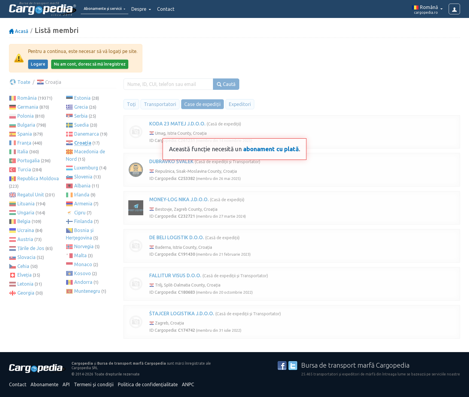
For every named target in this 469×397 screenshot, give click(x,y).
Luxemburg (86, 167)
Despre (152, 9)
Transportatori (160, 104)
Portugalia (28, 160)
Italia (22, 151)
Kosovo (82, 273)
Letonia (25, 284)
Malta (80, 255)
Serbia (81, 116)
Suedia (81, 125)
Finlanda (83, 221)
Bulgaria (26, 125)
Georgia (25, 293)
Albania (82, 185)
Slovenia (83, 176)
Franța (24, 143)
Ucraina (25, 230)
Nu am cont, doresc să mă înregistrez (90, 64)
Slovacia (26, 257)
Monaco (83, 264)
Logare (38, 64)
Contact (179, 9)
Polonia (25, 116)
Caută (226, 84)
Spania (24, 134)
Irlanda (81, 194)
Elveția (24, 275)
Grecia (81, 107)
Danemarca (86, 134)
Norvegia (84, 246)
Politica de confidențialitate (148, 384)
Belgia (24, 221)
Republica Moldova (38, 178)
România (27, 98)
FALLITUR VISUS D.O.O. (175, 275)
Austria (25, 239)
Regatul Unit (30, 194)
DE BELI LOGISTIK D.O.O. (176, 237)
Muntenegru (87, 291)
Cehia (23, 266)
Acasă (18, 31)
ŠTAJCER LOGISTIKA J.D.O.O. (181, 313)
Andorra (83, 282)
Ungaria (25, 212)
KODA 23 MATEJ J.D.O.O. (177, 123)
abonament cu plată (271, 149)
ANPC (188, 384)
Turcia (24, 169)
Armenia (83, 203)
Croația (82, 143)
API (66, 384)
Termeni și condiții (94, 384)
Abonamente (44, 384)
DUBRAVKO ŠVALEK (171, 161)
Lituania (26, 203)
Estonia (82, 98)
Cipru (80, 212)
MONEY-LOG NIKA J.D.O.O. (179, 199)
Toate (19, 82)
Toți (131, 104)
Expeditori (240, 104)
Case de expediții (202, 104)
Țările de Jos (30, 248)
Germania (27, 107)
